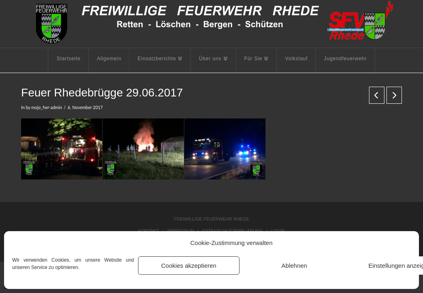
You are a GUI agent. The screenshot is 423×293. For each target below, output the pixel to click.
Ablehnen (294, 265)
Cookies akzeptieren (188, 265)
